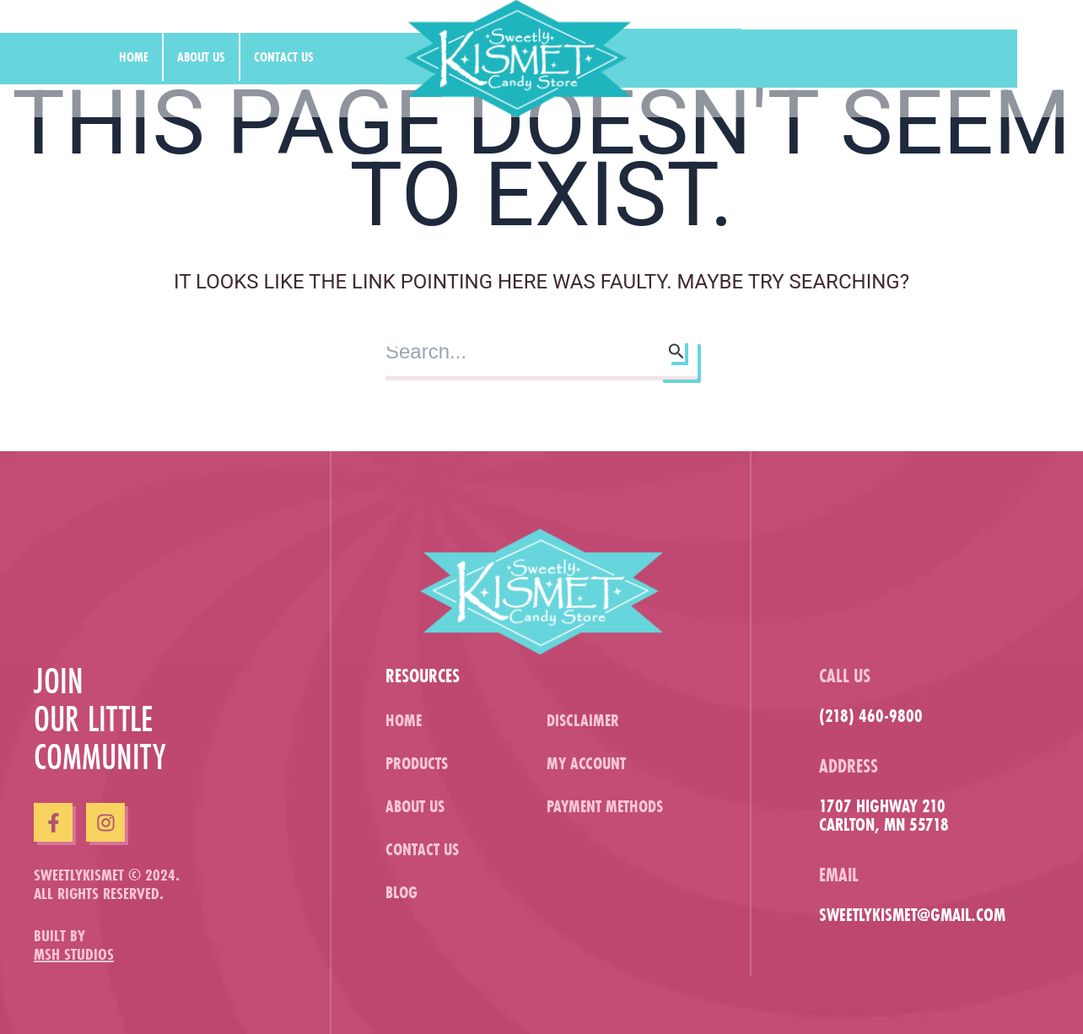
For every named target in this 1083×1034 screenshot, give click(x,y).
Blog (401, 892)
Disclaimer (583, 719)
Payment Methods (605, 805)
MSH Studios (74, 954)
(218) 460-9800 (871, 715)
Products (416, 762)
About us (201, 56)
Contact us (284, 56)
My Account (586, 762)
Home (133, 56)
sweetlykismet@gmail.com (912, 914)
